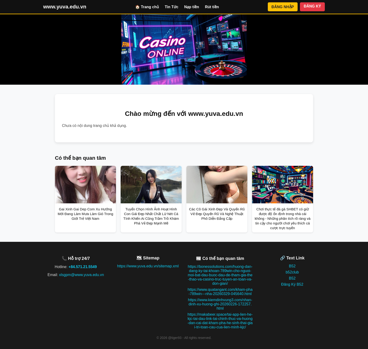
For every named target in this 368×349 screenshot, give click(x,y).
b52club (292, 272)
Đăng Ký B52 (292, 284)
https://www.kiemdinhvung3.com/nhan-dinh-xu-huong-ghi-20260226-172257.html (220, 304)
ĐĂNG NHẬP (283, 7)
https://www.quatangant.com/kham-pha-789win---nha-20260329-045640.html (220, 292)
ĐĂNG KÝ (312, 6)
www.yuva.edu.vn (64, 7)
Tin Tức (171, 7)
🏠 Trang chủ (147, 7)
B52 (292, 266)
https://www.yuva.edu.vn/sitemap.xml (148, 266)
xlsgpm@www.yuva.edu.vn (81, 275)
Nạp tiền (191, 7)
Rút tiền (212, 7)
